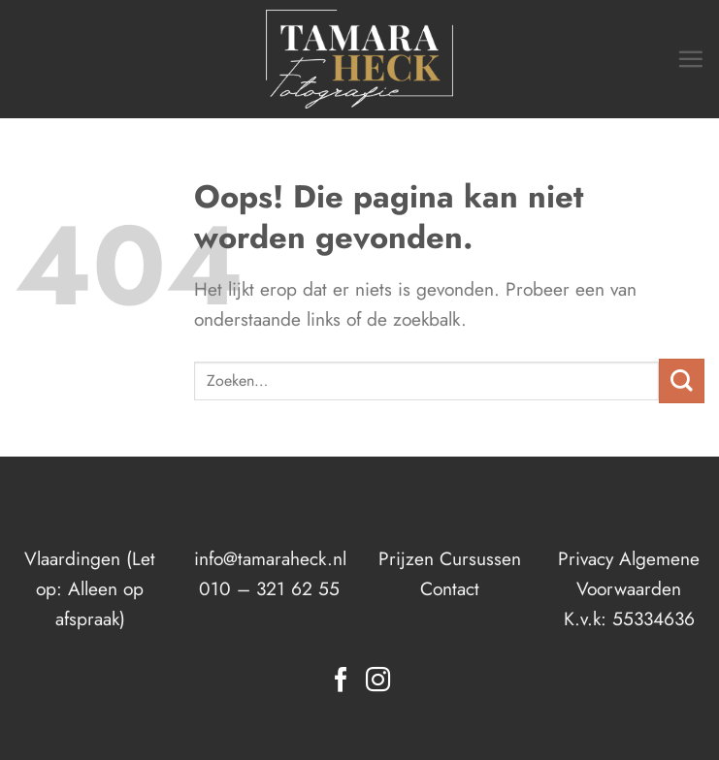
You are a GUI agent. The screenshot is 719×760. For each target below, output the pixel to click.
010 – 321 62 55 (269, 588)
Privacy (585, 558)
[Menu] (690, 58)
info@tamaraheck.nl (270, 558)
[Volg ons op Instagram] (378, 681)
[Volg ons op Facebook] (341, 681)
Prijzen (406, 558)
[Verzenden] (681, 381)
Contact (449, 588)
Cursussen (480, 558)
